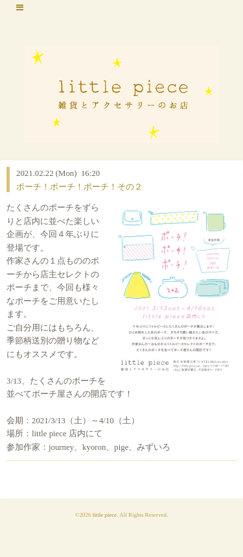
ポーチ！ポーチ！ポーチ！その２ (79, 187)
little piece (105, 515)
